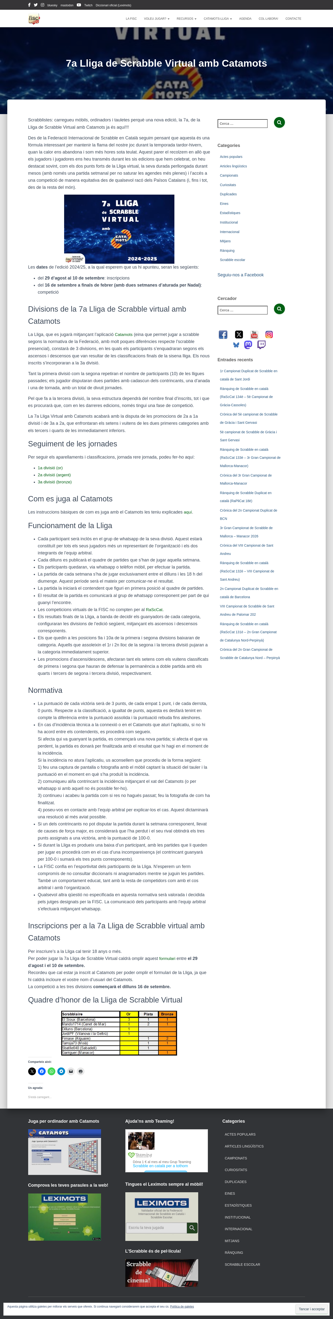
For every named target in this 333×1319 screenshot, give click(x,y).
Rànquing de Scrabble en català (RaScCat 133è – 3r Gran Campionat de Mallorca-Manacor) (250, 458)
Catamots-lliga (218, 18)
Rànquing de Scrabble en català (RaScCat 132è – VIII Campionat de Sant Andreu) (247, 571)
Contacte (293, 18)
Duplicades (228, 194)
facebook (29, 5)
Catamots (124, 334)
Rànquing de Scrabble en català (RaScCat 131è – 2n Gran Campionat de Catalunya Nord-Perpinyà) (248, 632)
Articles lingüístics (233, 166)
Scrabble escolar (232, 260)
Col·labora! (268, 18)
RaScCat (154, 609)
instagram (42, 5)
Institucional (229, 222)
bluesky (53, 5)
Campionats (229, 175)
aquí (188, 512)
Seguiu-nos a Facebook (241, 274)
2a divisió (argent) (55, 474)
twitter (36, 5)
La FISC (131, 18)
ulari (172, 958)
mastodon (67, 5)
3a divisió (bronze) (56, 481)
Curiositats (228, 185)
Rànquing (227, 251)
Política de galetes (182, 1306)
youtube (79, 5)
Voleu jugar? (157, 18)
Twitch (88, 5)
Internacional (229, 232)
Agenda (245, 18)
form (163, 958)
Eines (224, 204)
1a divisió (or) (51, 467)
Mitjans (225, 241)
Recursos (186, 18)
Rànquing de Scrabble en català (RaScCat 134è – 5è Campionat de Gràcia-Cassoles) (246, 397)
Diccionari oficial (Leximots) (113, 5)
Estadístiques (230, 213)
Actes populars (231, 157)
